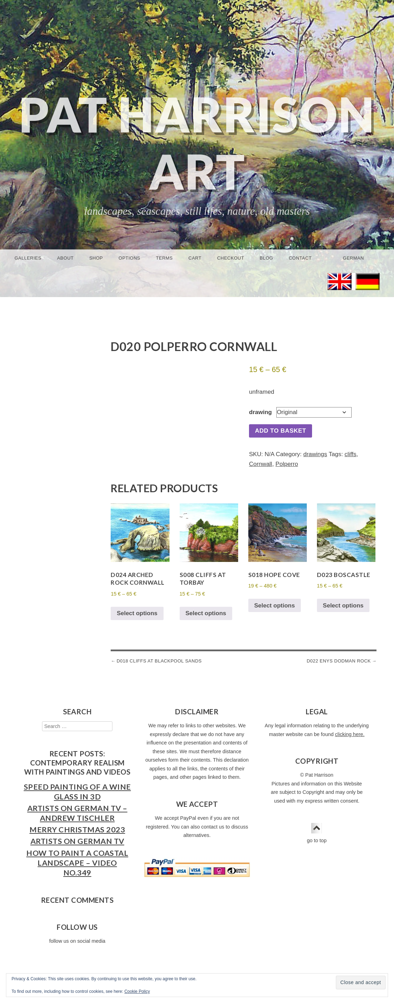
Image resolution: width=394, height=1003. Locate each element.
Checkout (230, 258)
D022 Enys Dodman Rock (339, 661)
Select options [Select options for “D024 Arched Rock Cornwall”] (137, 613)
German (353, 258)
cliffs (351, 454)
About (65, 258)
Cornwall (260, 464)
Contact (300, 258)
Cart (194, 258)
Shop (96, 258)
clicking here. (350, 734)
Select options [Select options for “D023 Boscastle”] (343, 605)
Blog (266, 258)
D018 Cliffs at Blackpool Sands (159, 661)
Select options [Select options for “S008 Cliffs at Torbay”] (206, 613)
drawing (260, 412)
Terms (164, 258)
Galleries (27, 258)
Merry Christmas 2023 (77, 829)
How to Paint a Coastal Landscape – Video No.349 (77, 863)
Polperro (287, 464)
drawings (315, 454)
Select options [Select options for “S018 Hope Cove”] (274, 605)
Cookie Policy (137, 991)
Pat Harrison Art (197, 142)
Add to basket (280, 430)
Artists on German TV (77, 841)
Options (129, 258)
